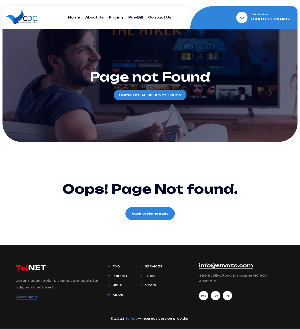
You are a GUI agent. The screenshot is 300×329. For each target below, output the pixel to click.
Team (150, 276)
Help (117, 285)
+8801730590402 (270, 19)
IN (227, 295)
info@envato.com (226, 265)
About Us (94, 17)
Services (153, 266)
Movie (118, 295)
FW (203, 295)
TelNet (131, 318)
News (150, 285)
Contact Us (159, 17)
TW (215, 295)
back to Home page (150, 213)
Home (74, 17)
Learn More (27, 297)
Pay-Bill (135, 17)
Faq (116, 266)
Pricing (116, 17)
